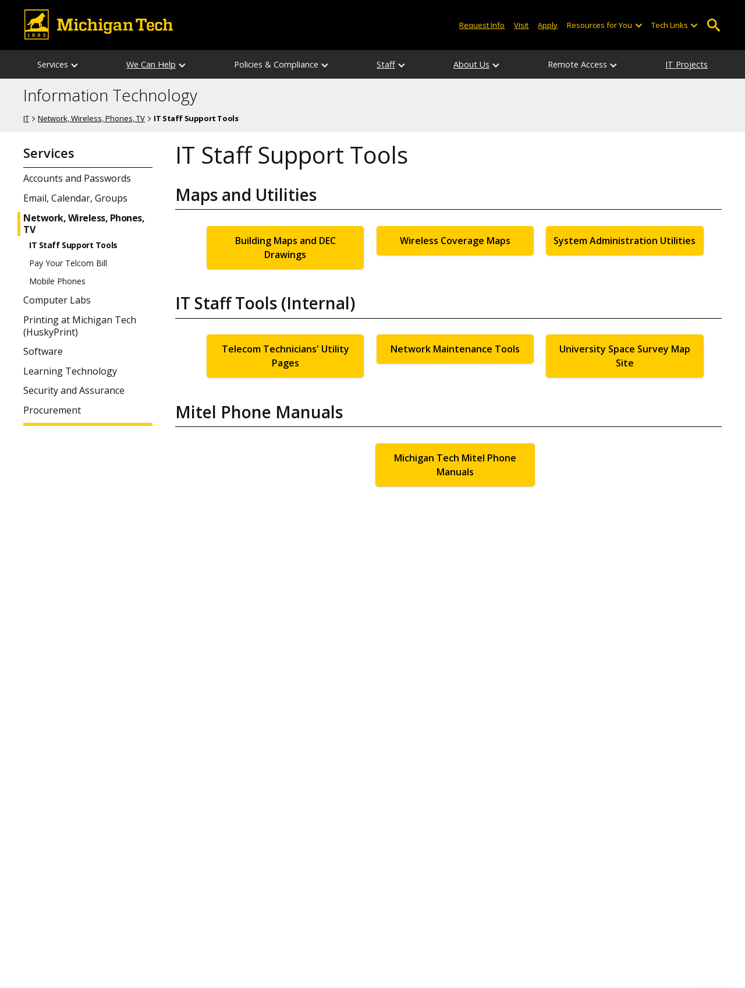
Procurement (52, 410)
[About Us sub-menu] (496, 64)
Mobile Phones (57, 281)
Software (43, 351)
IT (26, 118)
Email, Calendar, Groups (75, 198)
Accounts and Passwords (77, 178)
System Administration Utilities (625, 240)
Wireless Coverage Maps (455, 240)
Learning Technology (70, 371)
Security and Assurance (74, 390)
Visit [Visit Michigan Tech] (521, 25)
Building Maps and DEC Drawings (285, 247)
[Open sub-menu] (638, 25)
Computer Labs (57, 300)
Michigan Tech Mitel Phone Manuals (455, 464)
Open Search (713, 25)
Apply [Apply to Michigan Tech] (548, 25)
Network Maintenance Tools (455, 349)
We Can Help (151, 64)
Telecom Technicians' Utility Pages (285, 356)
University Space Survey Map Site (624, 356)
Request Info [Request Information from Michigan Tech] (482, 25)
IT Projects (686, 64)
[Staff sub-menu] (402, 64)
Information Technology (110, 95)
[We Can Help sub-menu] (182, 64)
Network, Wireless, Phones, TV (91, 118)
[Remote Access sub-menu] (614, 64)
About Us (471, 64)
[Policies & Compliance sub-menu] (325, 64)
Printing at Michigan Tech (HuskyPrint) (79, 326)
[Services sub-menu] (75, 64)
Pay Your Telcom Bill (68, 263)
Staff (386, 64)
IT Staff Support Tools (73, 245)
